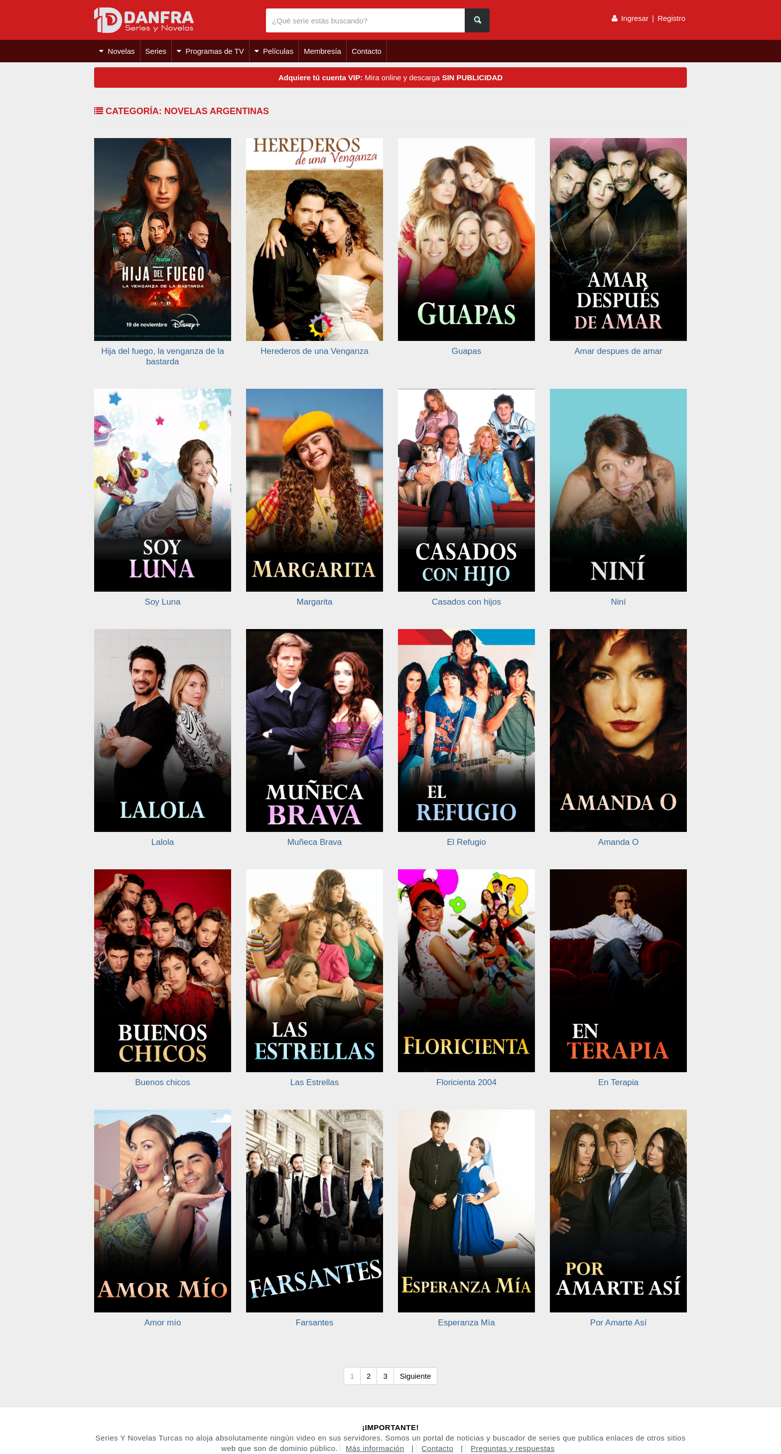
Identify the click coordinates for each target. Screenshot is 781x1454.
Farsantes (315, 1322)
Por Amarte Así (618, 1322)
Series (156, 51)
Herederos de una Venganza (314, 351)
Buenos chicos (162, 1082)
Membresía (322, 51)
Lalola (162, 842)
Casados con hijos (466, 602)
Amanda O (618, 842)
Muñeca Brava (314, 842)
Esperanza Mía (466, 1322)
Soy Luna (163, 602)
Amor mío (162, 1322)
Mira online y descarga (390, 77)
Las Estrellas (314, 1082)
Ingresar (635, 18)
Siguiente (415, 1376)
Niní (618, 602)
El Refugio (466, 842)
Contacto (367, 51)
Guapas (467, 351)
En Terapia (618, 1082)
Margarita (315, 602)
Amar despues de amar (618, 351)
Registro (671, 18)
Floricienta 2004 (466, 1082)
